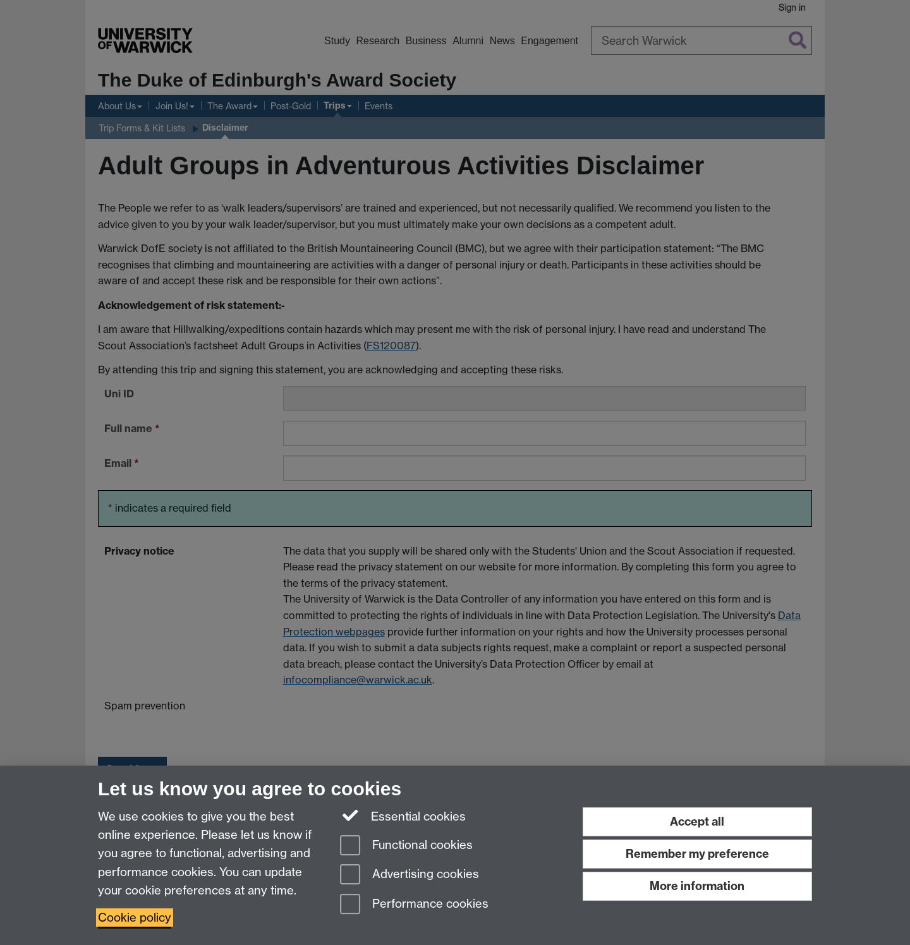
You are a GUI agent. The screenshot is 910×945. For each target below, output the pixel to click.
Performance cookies (414, 905)
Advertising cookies (409, 875)
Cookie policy (134, 917)
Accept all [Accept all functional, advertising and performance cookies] (697, 821)
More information (697, 886)
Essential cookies (403, 815)
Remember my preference (697, 853)
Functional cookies (406, 846)
